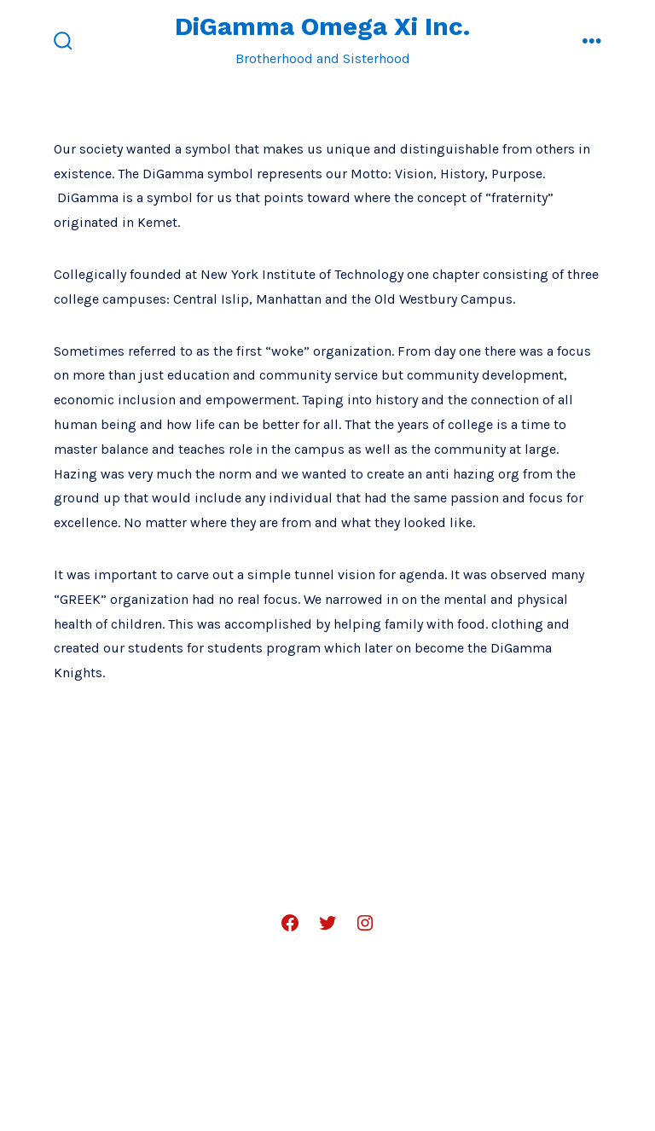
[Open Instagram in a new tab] (365, 923)
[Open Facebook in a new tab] (290, 923)
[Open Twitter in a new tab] (327, 923)
